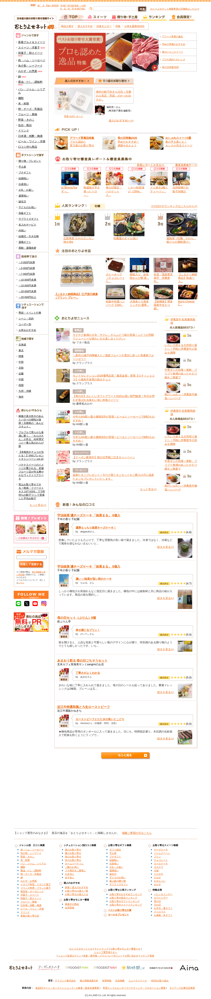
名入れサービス (27, 224)
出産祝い (24, 184)
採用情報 (106, 980)
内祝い (22, 230)
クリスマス (160, 911)
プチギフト (25, 172)
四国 (21, 385)
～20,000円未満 (27, 291)
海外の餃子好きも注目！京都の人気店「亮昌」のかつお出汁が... (113, 95)
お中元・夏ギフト (163, 908)
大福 (156, 870)
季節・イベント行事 (30, 312)
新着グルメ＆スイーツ (31, 42)
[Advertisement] (105, 795)
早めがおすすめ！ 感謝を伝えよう (128, 141)
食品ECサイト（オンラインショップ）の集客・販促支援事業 (67, 988)
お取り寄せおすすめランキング (125, 894)
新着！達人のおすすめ (76, 887)
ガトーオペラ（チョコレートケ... (115, 278)
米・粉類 (23, 103)
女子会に (69, 877)
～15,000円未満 (27, 285)
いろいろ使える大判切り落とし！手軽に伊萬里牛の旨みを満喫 (181, 349)
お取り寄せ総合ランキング (123, 897)
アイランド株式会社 (65, 980)
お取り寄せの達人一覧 (76, 891)
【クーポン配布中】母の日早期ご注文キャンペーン (104, 457)
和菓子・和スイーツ (30, 52)
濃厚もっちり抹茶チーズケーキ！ (96, 527)
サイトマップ (101, 948)
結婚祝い (24, 178)
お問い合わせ (131, 955)
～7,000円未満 (27, 273)
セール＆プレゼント (118, 914)
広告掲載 (120, 980)
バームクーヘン (162, 853)
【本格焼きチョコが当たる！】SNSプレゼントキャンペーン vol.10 (31, 455)
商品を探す (67, 26)
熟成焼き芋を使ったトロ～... (92, 191)
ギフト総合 (115, 849)
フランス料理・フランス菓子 (36, 888)
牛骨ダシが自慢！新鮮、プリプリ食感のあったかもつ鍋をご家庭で (181, 373)
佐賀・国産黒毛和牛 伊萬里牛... (163, 278)
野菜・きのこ (26, 119)
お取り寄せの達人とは (76, 894)
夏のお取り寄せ (73, 853)
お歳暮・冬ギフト (163, 915)
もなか (157, 877)
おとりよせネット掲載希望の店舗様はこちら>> (174, 9)
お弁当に (69, 874)
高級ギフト (25, 213)
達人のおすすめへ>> (121, 120)
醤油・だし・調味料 (30, 81)
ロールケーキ (161, 863)
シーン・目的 (26, 318)
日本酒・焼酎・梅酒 (30, 136)
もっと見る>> (38, 505)
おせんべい (160, 881)
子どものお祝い (27, 207)
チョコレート (161, 860)
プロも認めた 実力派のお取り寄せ (82, 141)
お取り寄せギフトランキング (124, 901)
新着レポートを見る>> (150, 164)
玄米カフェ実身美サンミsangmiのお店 (80, 664)
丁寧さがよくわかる (88, 672)
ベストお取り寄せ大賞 (119, 910)
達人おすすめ (85, 26)
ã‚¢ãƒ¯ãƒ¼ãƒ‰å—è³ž (73, 5)
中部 (21, 362)
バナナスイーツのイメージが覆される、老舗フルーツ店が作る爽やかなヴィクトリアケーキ (31, 471)
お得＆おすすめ (27, 330)
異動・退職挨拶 (27, 247)
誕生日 (22, 201)
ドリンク (23, 130)
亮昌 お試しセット (73, 116)
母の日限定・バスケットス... (114, 191)
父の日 (157, 904)
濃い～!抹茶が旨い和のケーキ (94, 578)
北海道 (22, 344)
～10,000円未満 (27, 279)
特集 (117, 26)
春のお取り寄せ (73, 849)
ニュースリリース (137, 980)
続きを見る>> (165, 546)
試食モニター (104, 26)
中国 (21, 379)
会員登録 (69, 907)
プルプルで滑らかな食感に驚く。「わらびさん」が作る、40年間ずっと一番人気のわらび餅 (31, 439)
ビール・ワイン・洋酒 (31, 141)
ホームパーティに (74, 863)
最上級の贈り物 (117, 881)
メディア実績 (147, 955)
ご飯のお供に (72, 867)
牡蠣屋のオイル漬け (126, 238)
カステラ (158, 867)
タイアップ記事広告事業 (182, 988)
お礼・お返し (26, 189)
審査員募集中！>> (186, 164)
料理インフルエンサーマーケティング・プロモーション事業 (134, 988)
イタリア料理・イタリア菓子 (36, 884)
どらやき (158, 874)
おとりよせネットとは (80, 948)
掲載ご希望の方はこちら (137, 832)
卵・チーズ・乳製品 (30, 108)
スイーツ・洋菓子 (29, 47)
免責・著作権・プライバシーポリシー (103, 955)
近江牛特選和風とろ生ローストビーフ (83, 707)
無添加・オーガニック (32, 891)
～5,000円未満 (27, 268)
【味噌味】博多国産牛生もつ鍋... (163, 305)
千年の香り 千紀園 (68, 519)
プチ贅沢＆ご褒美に (75, 870)
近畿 (21, 373)
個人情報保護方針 (89, 980)
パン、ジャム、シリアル (33, 863)
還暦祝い (24, 195)
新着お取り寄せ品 (30, 915)
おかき (157, 884)
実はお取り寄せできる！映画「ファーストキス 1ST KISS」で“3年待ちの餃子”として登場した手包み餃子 (32, 491)
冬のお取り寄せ (73, 860)
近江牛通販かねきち (69, 710)
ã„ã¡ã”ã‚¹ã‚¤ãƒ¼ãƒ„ (73, 8)
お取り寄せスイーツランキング (125, 904)
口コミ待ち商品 (27, 146)
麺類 (21, 98)
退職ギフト (25, 242)
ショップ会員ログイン (69, 955)
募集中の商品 (72, 904)
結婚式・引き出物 (29, 236)
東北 (21, 350)
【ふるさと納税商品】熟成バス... (187, 278)
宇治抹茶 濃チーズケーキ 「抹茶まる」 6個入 (88, 515)
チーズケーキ (161, 849)
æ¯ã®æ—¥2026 (48, 5)
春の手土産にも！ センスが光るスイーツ (178, 141)
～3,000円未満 (27, 262)
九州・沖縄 (25, 391)
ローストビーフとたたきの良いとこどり (100, 719)
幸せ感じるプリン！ (88, 629)
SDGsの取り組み (160, 980)
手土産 (22, 166)
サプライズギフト (29, 218)
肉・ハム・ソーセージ (31, 60)
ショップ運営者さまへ (105, 952)
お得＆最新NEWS (134, 26)
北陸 (21, 367)
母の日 (157, 901)
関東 (21, 356)
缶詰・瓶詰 (25, 125)
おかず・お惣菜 (27, 71)
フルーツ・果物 (27, 114)
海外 (21, 396)
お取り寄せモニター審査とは (125, 948)
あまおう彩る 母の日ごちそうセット (82, 660)
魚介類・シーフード (30, 65)
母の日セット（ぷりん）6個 (76, 617)
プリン (157, 856)
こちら (21, 583)
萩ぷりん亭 (64, 621)
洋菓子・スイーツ (30, 895)
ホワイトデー (161, 897)
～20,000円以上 (27, 297)
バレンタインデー (163, 894)
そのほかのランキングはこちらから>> (174, 206)
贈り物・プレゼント (30, 161)
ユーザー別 (25, 324)
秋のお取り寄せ (73, 856)
